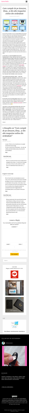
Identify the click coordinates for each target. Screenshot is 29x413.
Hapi (4, 139)
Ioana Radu (5, 1)
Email (20, 244)
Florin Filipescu (7, 331)
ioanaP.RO (3, 376)
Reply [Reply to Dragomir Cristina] (6, 191)
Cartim (5, 378)
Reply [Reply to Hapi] (6, 152)
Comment (14, 227)
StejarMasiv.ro (22, 331)
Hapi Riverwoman (14, 331)
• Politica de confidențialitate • (7, 387)
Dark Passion (10, 378)
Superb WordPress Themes (18, 410)
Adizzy (14, 378)
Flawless (20, 376)
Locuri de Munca (15, 379)
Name (8, 244)
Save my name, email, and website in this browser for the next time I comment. (15, 251)
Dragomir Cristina (7, 173)
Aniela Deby (18, 378)
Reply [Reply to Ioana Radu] (7, 167)
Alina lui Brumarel (8, 379)
